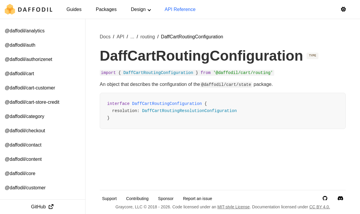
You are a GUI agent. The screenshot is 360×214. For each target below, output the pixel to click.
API (120, 36)
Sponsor (166, 198)
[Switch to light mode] (343, 9)
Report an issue (197, 198)
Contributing (137, 198)
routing (147, 36)
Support (109, 198)
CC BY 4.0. (319, 206)
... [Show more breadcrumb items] (132, 36)
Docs (105, 36)
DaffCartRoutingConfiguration (167, 103)
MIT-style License (233, 206)
